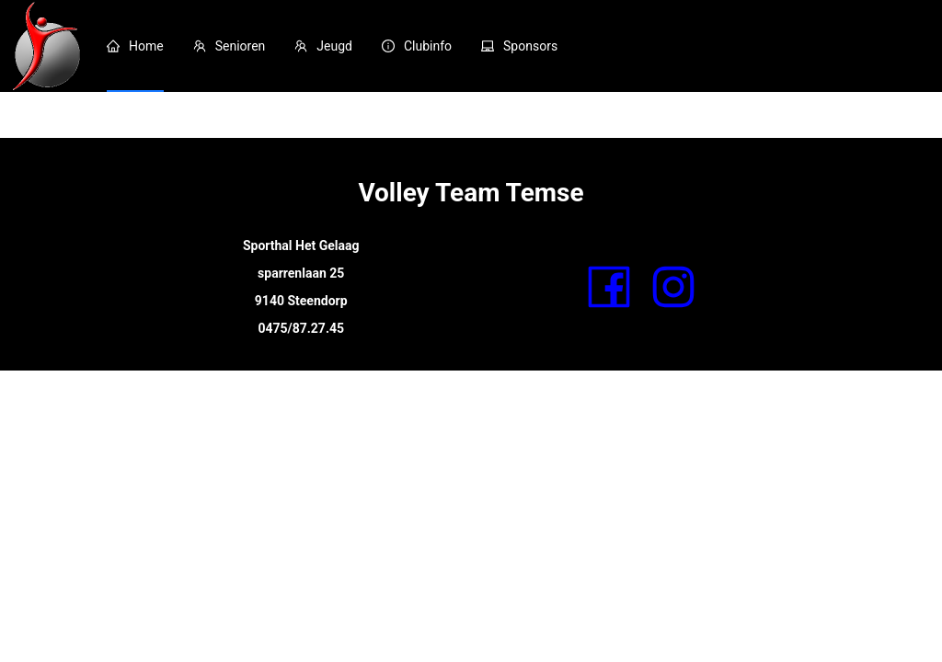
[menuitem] (135, 46)
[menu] (517, 46)
